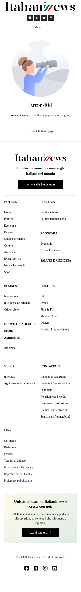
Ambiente (12, 337)
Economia (49, 233)
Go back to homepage (40, 131)
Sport (9, 330)
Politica (48, 201)
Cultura (48, 286)
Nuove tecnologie (20, 324)
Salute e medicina (56, 260)
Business (11, 286)
